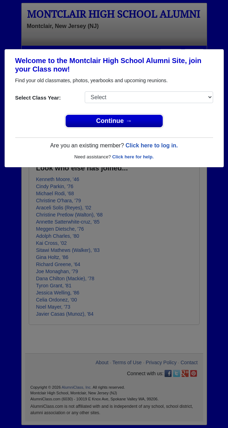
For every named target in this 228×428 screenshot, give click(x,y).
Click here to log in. (152, 145)
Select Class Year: (38, 98)
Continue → (114, 120)
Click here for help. (133, 156)
